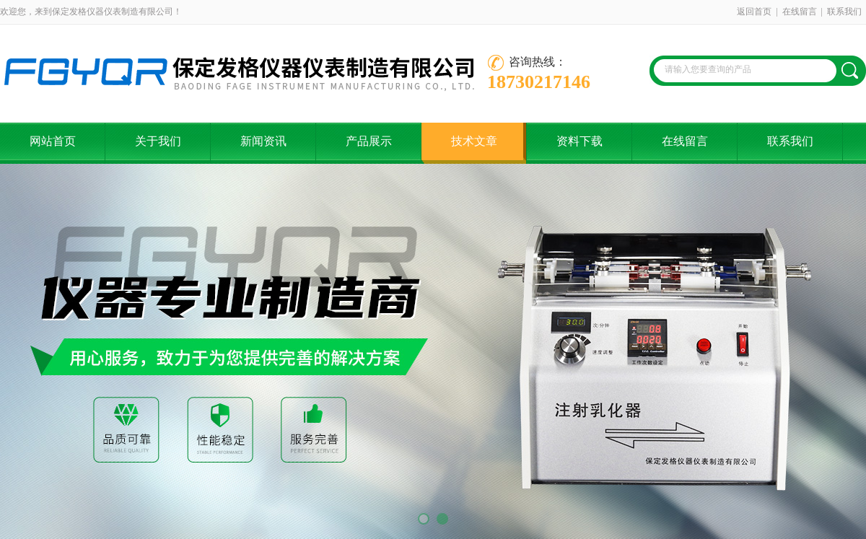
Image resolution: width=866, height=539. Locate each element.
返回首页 (754, 11)
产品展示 (369, 141)
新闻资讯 (263, 141)
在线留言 (799, 11)
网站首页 (53, 141)
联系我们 (844, 11)
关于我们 (158, 141)
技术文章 (474, 141)
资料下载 (579, 141)
